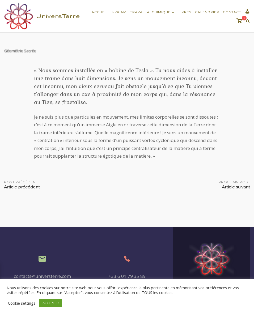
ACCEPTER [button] (51, 302)
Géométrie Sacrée (20, 50)
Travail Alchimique (150, 12)
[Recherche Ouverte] (247, 21)
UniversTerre (58, 16)
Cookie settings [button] (21, 303)
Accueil (100, 12)
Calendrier (207, 12)
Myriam (119, 12)
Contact (232, 12)
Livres (185, 12)
